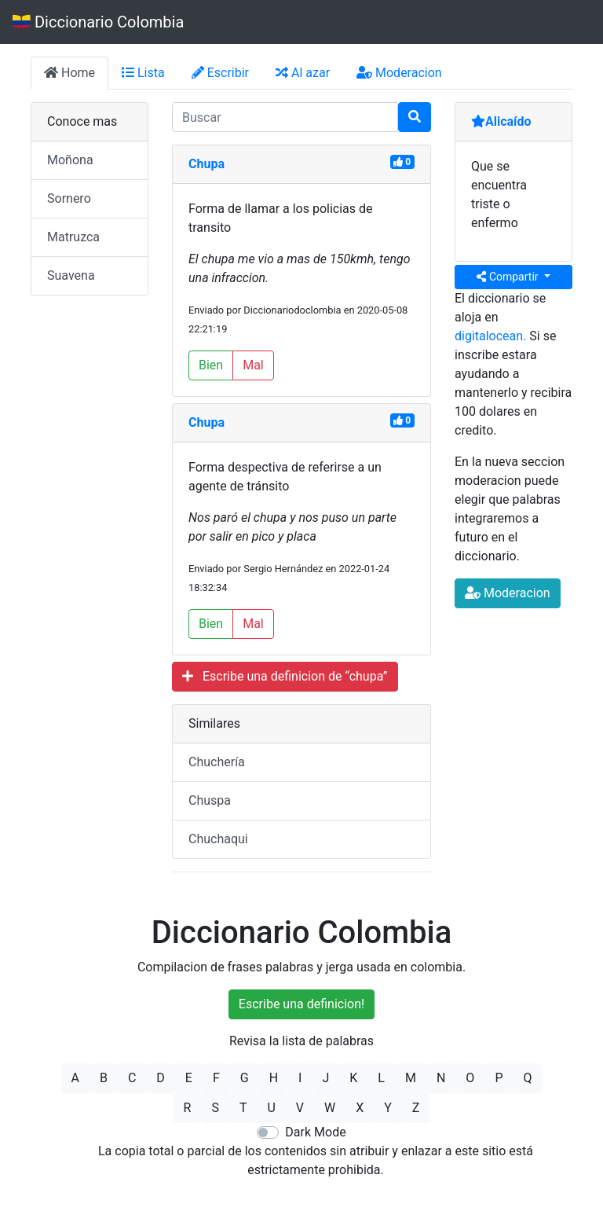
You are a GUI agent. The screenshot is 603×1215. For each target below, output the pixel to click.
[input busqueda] (285, 117)
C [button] (132, 1077)
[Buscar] (414, 117)
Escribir (220, 72)
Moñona (70, 159)
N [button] (441, 1077)
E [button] (188, 1077)
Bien (211, 365)
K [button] (353, 1077)
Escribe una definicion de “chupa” (285, 676)
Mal (253, 365)
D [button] (160, 1077)
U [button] (271, 1107)
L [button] (381, 1077)
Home (69, 72)
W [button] (329, 1107)
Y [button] (388, 1107)
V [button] (300, 1107)
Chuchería (216, 761)
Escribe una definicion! (301, 1004)
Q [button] (527, 1077)
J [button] (325, 1077)
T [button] (243, 1107)
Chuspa (209, 800)
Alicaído (501, 121)
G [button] (244, 1077)
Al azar (303, 72)
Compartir (509, 276)
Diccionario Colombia (98, 22)
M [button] (410, 1077)
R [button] (188, 1107)
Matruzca (73, 236)
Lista (143, 72)
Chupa (206, 163)
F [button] (216, 1077)
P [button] (498, 1077)
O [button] (470, 1077)
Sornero (69, 198)
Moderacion (399, 72)
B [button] (104, 1077)
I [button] (300, 1077)
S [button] (215, 1107)
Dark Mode (315, 1132)
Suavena (71, 275)
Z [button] (416, 1107)
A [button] (75, 1077)
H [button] (273, 1077)
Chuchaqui (218, 838)
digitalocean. (490, 336)
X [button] (360, 1107)
